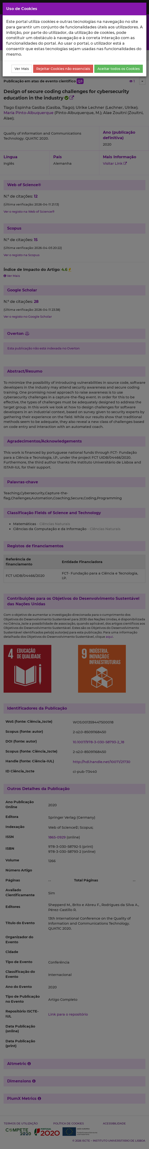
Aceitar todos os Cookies (118, 69)
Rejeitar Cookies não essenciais (63, 69)
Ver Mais (22, 69)
